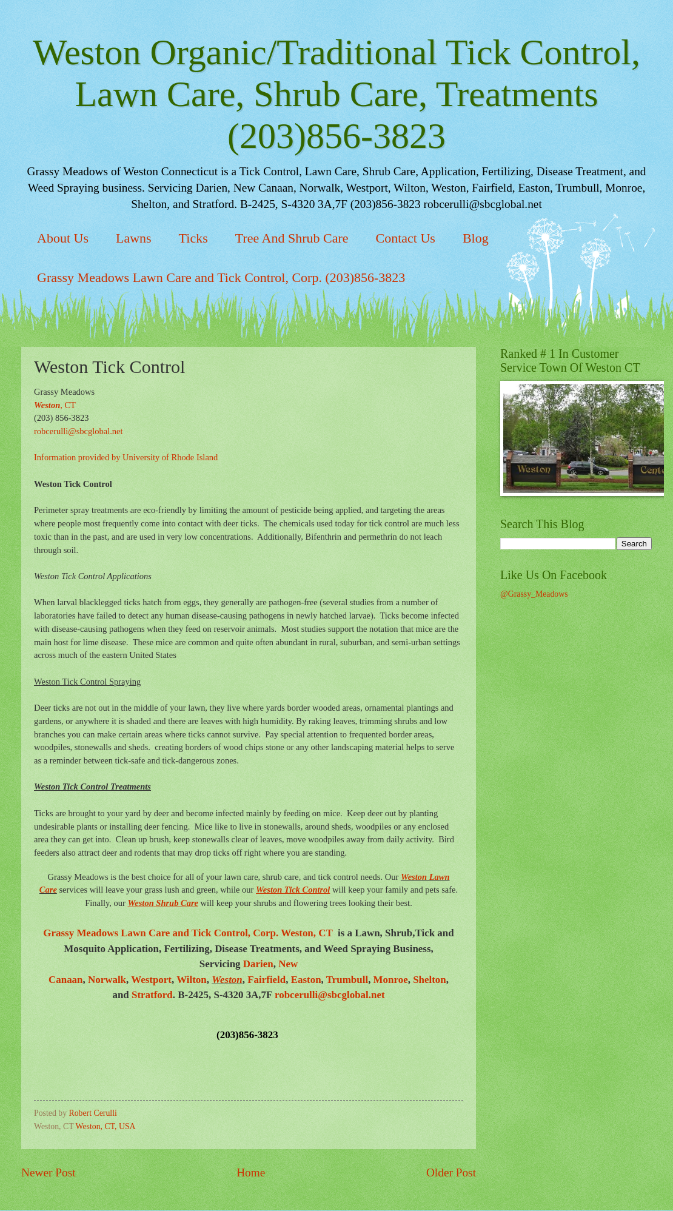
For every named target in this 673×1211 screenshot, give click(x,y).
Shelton (429, 979)
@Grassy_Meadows (534, 594)
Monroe (390, 979)
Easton (306, 979)
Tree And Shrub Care (292, 238)
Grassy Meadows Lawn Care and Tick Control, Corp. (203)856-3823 (221, 277)
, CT (55, 405)
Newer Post (48, 1172)
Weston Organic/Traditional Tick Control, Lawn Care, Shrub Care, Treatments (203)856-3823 (336, 94)
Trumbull (347, 979)
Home (250, 1172)
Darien (258, 964)
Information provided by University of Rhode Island (126, 457)
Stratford (152, 995)
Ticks (193, 238)
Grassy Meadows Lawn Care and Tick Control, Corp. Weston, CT (189, 933)
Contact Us (405, 238)
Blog (476, 238)
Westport (151, 979)
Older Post (451, 1172)
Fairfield (266, 979)
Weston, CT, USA (106, 1126)
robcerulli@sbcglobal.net (78, 431)
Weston (227, 979)
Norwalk (107, 979)
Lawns (134, 238)
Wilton (191, 979)
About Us (63, 238)
